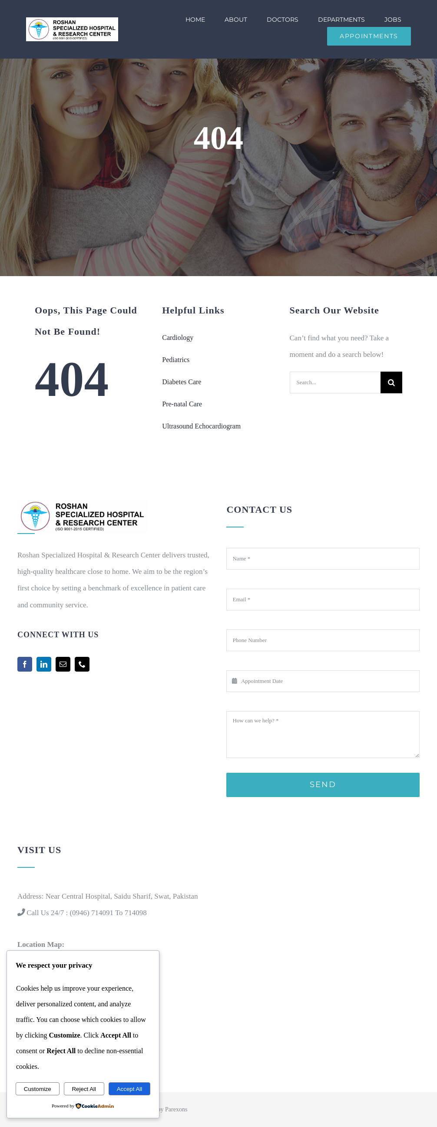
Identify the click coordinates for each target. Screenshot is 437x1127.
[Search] (391, 382)
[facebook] (24, 664)
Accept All (129, 1089)
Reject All (84, 1089)
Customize (37, 1089)
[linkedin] (43, 664)
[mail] (63, 664)
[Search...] (335, 382)
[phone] (82, 664)
